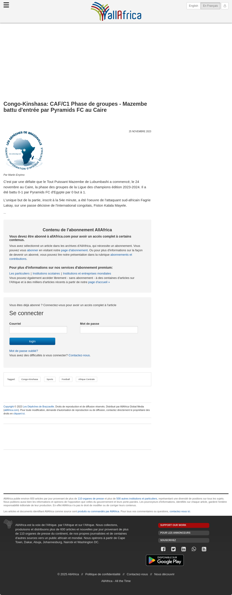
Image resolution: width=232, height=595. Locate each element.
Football (66, 379)
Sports (50, 379)
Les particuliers (19, 273)
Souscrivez (168, 540)
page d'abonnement (74, 250)
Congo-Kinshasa (29, 379)
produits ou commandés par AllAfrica (98, 511)
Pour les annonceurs (175, 533)
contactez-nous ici (180, 511)
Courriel (15, 323)
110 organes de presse (91, 498)
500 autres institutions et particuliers (136, 498)
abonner (32, 250)
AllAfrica (116, 11)
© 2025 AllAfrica (68, 574)
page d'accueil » (99, 282)
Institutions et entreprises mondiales (87, 273)
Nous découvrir (164, 574)
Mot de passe (89, 323)
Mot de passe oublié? (23, 351)
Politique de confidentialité (102, 574)
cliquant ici (19, 413)
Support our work (173, 525)
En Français (211, 5)
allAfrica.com (11, 410)
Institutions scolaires (46, 273)
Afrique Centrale (86, 379)
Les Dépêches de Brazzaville (38, 406)
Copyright (8, 406)
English (193, 5)
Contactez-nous (79, 355)
